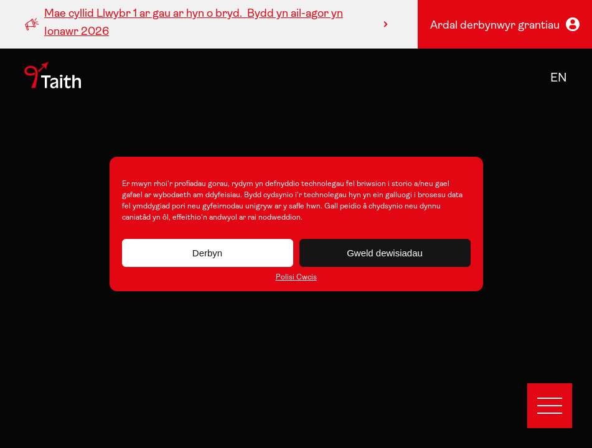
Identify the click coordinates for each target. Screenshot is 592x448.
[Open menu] (549, 405)
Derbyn (207, 253)
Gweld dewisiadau (385, 253)
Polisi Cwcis (296, 277)
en (558, 78)
